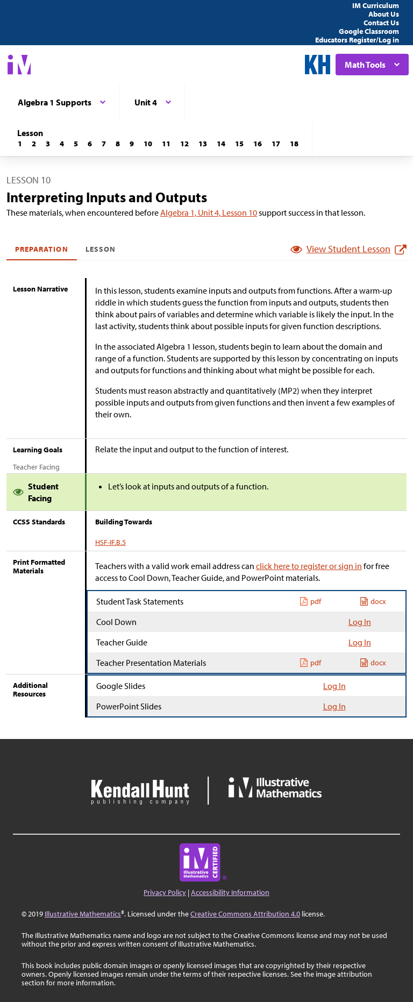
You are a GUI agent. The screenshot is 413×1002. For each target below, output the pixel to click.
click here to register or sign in (309, 565)
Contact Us (381, 22)
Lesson (101, 249)
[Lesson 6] (90, 144)
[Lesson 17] (276, 144)
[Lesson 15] (239, 144)
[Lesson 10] (148, 144)
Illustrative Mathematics (83, 914)
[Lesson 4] (62, 144)
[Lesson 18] (294, 144)
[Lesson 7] (104, 144)
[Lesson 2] (34, 144)
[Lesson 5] (76, 144)
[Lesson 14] (221, 144)
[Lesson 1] (20, 144)
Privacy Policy (165, 892)
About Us (383, 14)
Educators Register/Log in (357, 39)
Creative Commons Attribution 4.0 (245, 914)
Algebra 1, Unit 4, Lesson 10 (208, 212)
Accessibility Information (230, 892)
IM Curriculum (375, 5)
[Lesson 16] (257, 144)
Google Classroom (369, 31)
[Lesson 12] (184, 144)
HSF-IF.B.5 (110, 542)
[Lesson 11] (166, 144)
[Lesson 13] (203, 144)
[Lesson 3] (48, 144)
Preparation (41, 249)
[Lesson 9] (132, 144)
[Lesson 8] (118, 144)
